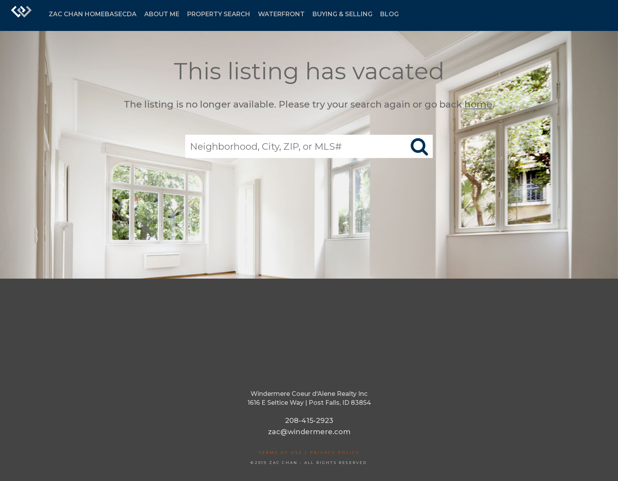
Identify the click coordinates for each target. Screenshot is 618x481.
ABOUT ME (161, 14)
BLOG (389, 14)
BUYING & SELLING (342, 14)
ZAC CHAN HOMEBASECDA (93, 14)
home (478, 104)
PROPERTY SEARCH (218, 14)
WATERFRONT (281, 14)
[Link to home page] (21, 15)
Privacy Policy (335, 452)
